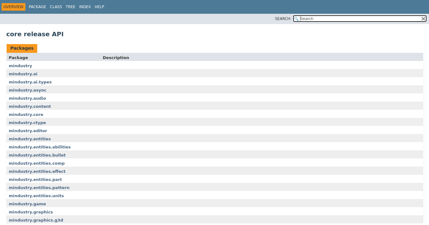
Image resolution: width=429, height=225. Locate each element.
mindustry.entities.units (36, 195)
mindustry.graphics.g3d (36, 220)
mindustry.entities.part (35, 179)
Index (85, 7)
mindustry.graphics (31, 212)
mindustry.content (30, 106)
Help (100, 7)
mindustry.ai (23, 74)
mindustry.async (27, 90)
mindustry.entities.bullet (37, 155)
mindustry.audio (27, 98)
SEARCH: (283, 19)
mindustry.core (26, 114)
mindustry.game (27, 204)
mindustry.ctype (27, 122)
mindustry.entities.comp (37, 163)
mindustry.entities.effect (37, 171)
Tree (70, 7)
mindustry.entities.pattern (39, 187)
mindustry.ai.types (30, 82)
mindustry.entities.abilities (40, 147)
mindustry (20, 65)
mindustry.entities (30, 139)
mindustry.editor (28, 130)
